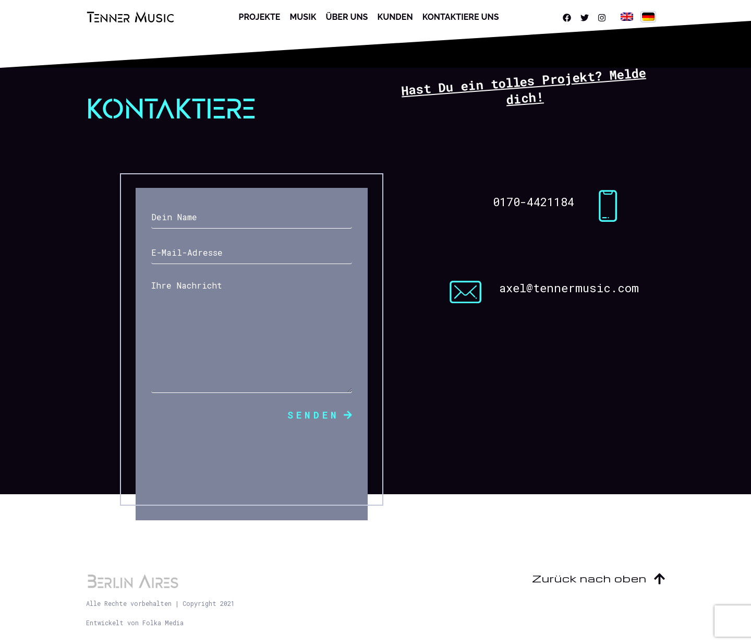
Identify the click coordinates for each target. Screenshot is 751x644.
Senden (319, 415)
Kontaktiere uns (460, 17)
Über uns (346, 17)
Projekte (260, 17)
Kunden (395, 17)
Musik (302, 17)
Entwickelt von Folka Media (135, 622)
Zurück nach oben (598, 578)
